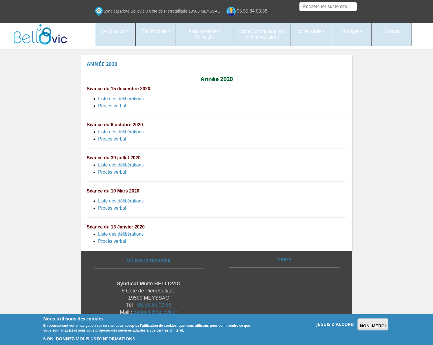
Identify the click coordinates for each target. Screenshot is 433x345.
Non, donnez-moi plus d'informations (89, 339)
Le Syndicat (114, 31)
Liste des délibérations (121, 96)
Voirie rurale (309, 31)
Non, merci (373, 325)
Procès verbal (112, 103)
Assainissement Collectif (204, 34)
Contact (391, 31)
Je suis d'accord (335, 324)
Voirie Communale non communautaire (262, 34)
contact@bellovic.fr (155, 311)
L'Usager (350, 31)
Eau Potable (154, 31)
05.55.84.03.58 (154, 303)
